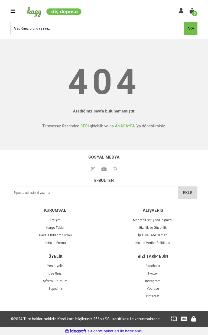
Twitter (153, 273)
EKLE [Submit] (188, 192)
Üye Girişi (55, 273)
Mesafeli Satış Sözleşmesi (153, 220)
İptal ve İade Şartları (152, 235)
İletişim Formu (55, 243)
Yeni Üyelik (55, 266)
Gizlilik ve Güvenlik (153, 228)
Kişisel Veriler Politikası (152, 243)
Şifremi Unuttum (55, 281)
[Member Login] (181, 10)
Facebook (153, 266)
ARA (190, 28)
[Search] (104, 28)
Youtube (153, 289)
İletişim (55, 220)
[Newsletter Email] (104, 192)
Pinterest (153, 296)
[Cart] (192, 10)
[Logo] (53, 10)
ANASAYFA (125, 126)
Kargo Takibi (55, 228)
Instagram (153, 281)
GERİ (84, 126)
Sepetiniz (55, 289)
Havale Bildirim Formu (55, 235)
